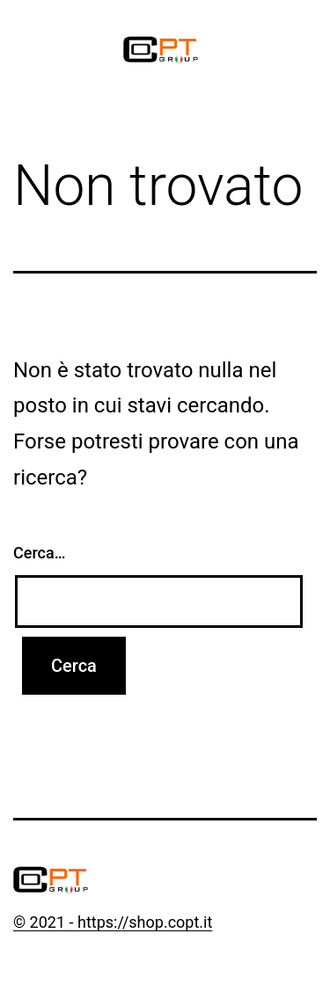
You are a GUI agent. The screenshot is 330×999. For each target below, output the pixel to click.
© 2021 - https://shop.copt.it (112, 922)
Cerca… (39, 552)
